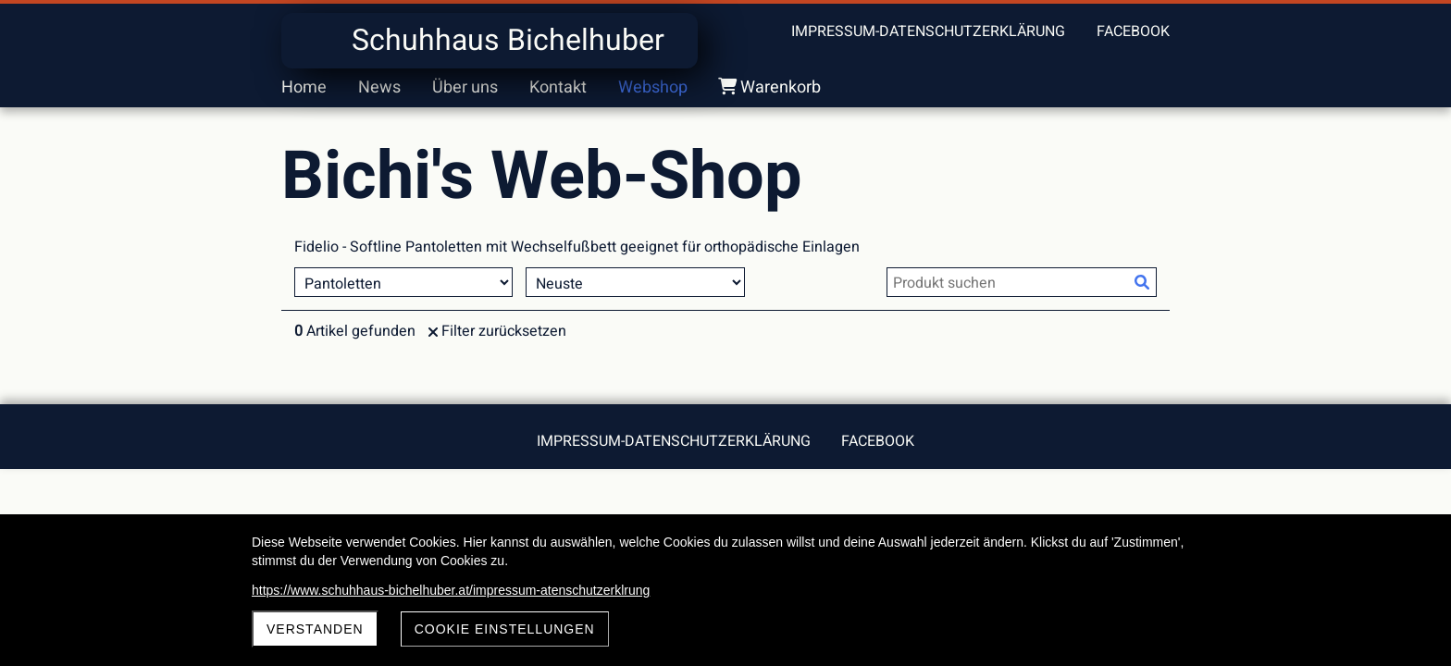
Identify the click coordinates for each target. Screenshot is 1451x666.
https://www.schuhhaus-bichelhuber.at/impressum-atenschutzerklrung (451, 590)
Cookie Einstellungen (505, 629)
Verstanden (315, 629)
